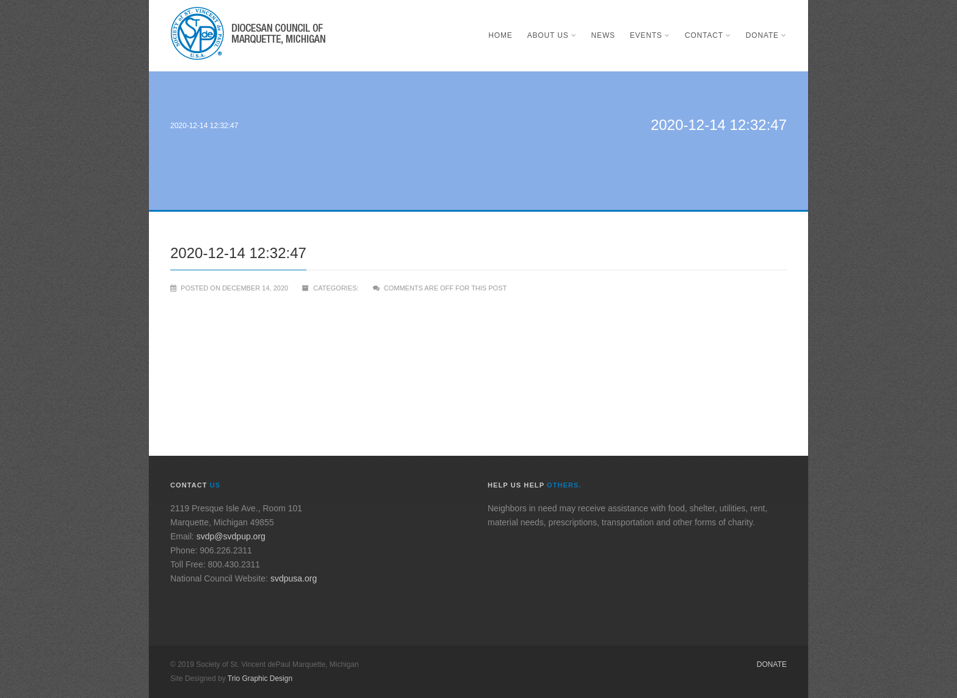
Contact (708, 35)
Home (500, 35)
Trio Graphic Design (260, 678)
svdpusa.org (293, 578)
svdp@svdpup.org (231, 536)
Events (650, 35)
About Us (552, 35)
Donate (766, 35)
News (603, 35)
